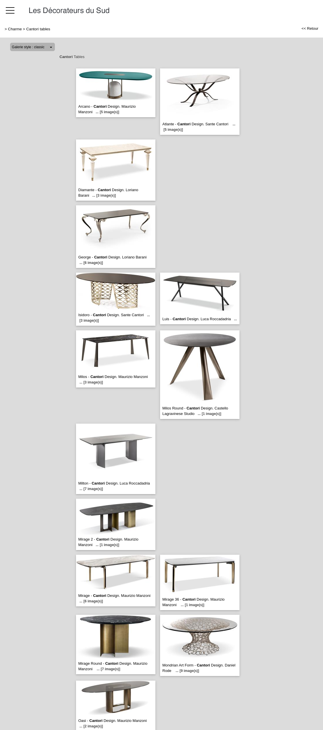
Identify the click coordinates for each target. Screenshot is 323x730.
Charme (15, 29)
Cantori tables (38, 29)
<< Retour (309, 28)
